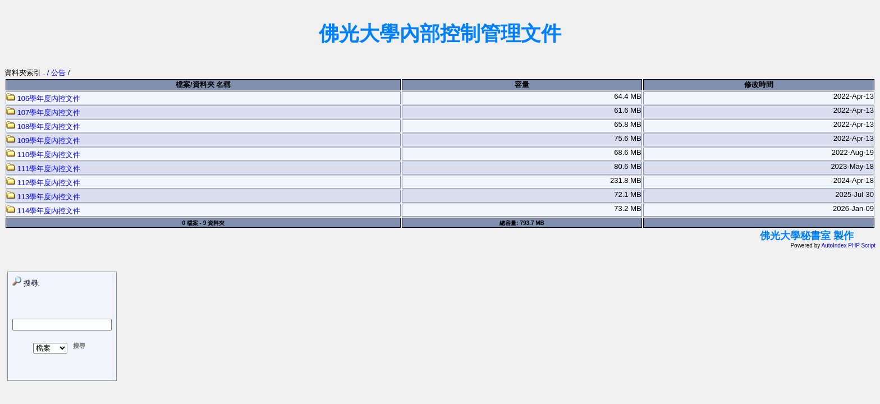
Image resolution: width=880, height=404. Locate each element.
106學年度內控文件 (43, 98)
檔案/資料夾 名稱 (203, 84)
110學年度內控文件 (43, 154)
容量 (522, 84)
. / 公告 (55, 72)
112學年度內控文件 (43, 182)
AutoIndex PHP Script (848, 245)
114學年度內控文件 (43, 210)
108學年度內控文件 (43, 126)
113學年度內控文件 (43, 196)
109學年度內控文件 (43, 140)
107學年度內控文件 (43, 112)
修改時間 (758, 84)
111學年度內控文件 (43, 168)
